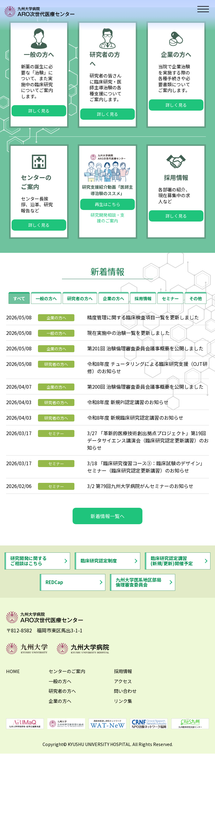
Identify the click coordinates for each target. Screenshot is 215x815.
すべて (19, 365)
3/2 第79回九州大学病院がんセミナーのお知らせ (140, 552)
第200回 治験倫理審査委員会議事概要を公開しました (145, 452)
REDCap (54, 648)
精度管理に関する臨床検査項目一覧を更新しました (143, 383)
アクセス (123, 747)
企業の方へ (113, 365)
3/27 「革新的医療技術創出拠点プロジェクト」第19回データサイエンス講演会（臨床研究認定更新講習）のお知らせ (148, 507)
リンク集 (123, 767)
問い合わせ (125, 757)
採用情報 (143, 365)
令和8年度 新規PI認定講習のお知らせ (128, 468)
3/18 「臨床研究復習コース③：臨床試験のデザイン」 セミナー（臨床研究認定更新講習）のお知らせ (146, 533)
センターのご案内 (67, 737)
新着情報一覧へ (107, 582)
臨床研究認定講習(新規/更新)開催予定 (172, 627)
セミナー (170, 365)
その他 (195, 365)
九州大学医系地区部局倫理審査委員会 (138, 648)
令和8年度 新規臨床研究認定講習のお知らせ (135, 483)
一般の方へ (46, 365)
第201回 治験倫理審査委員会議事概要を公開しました (145, 414)
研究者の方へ (80, 365)
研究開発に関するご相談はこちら (28, 627)
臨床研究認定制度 (98, 627)
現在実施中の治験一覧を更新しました (128, 399)
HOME (13, 737)
